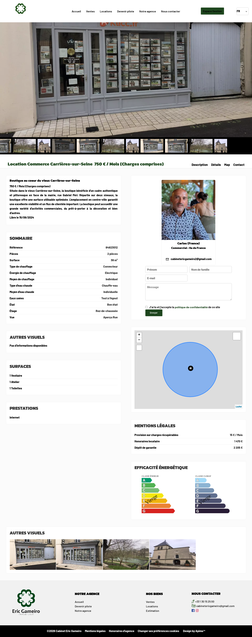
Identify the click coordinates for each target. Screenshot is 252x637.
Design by (194, 631)
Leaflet (239, 406)
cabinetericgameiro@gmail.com (215, 605)
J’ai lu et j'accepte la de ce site (184, 307)
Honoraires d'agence (121, 631)
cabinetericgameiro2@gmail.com (191, 259)
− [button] (139, 340)
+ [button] (139, 335)
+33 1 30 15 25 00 (204, 601)
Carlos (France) (188, 243)
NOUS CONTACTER (206, 593)
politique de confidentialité (191, 307)
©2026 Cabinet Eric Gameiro (64, 631)
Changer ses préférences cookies (158, 631)
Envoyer (154, 312)
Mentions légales (95, 631)
